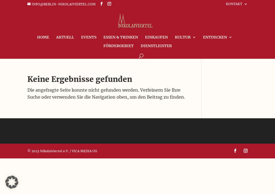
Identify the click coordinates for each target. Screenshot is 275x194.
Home (43, 37)
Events (88, 37)
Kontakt (234, 4)
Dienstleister (156, 46)
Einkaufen (156, 37)
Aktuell (65, 37)
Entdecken (215, 37)
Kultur (183, 37)
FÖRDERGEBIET (118, 46)
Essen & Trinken (120, 37)
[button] (12, 182)
